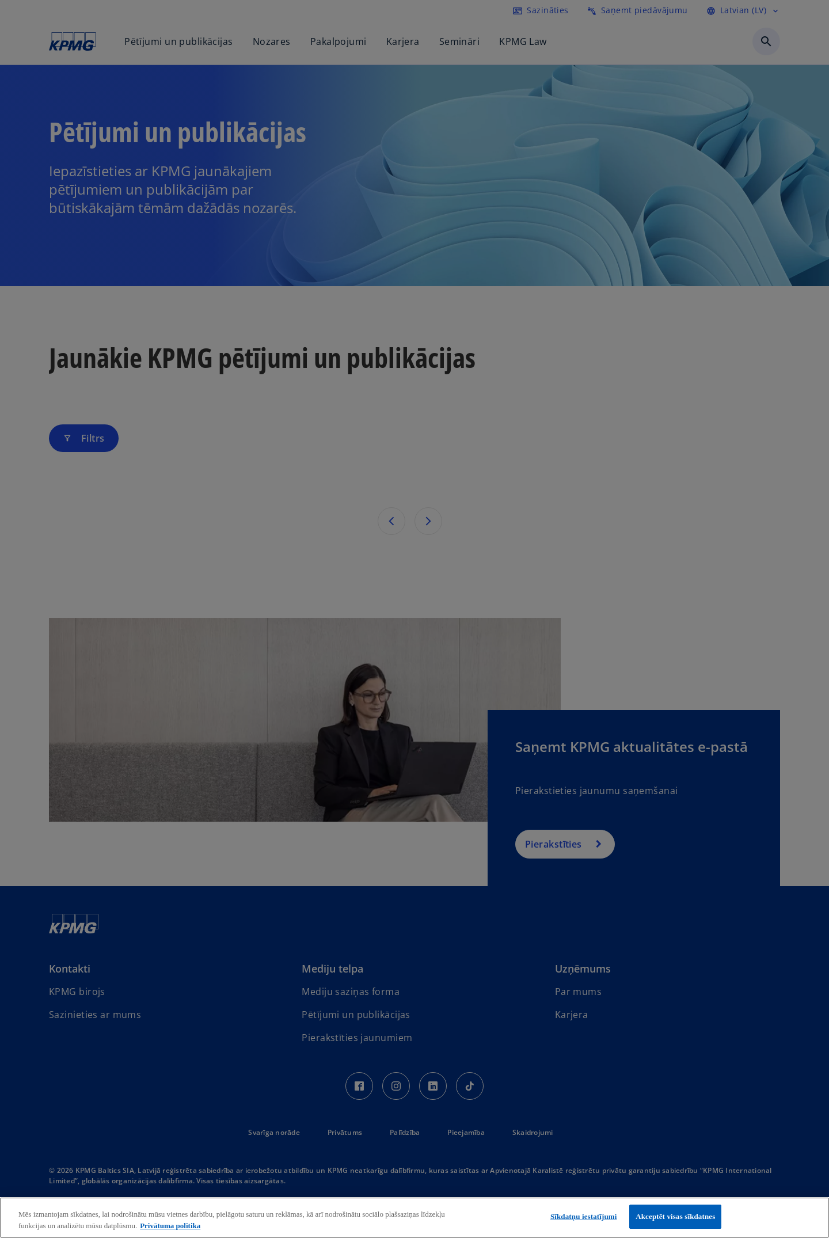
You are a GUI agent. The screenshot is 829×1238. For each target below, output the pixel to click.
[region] (414, 1217)
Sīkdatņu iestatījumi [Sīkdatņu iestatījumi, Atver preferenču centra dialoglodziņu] (583, 1216)
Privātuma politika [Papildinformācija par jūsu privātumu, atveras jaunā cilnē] (170, 1225)
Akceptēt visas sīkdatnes (675, 1216)
